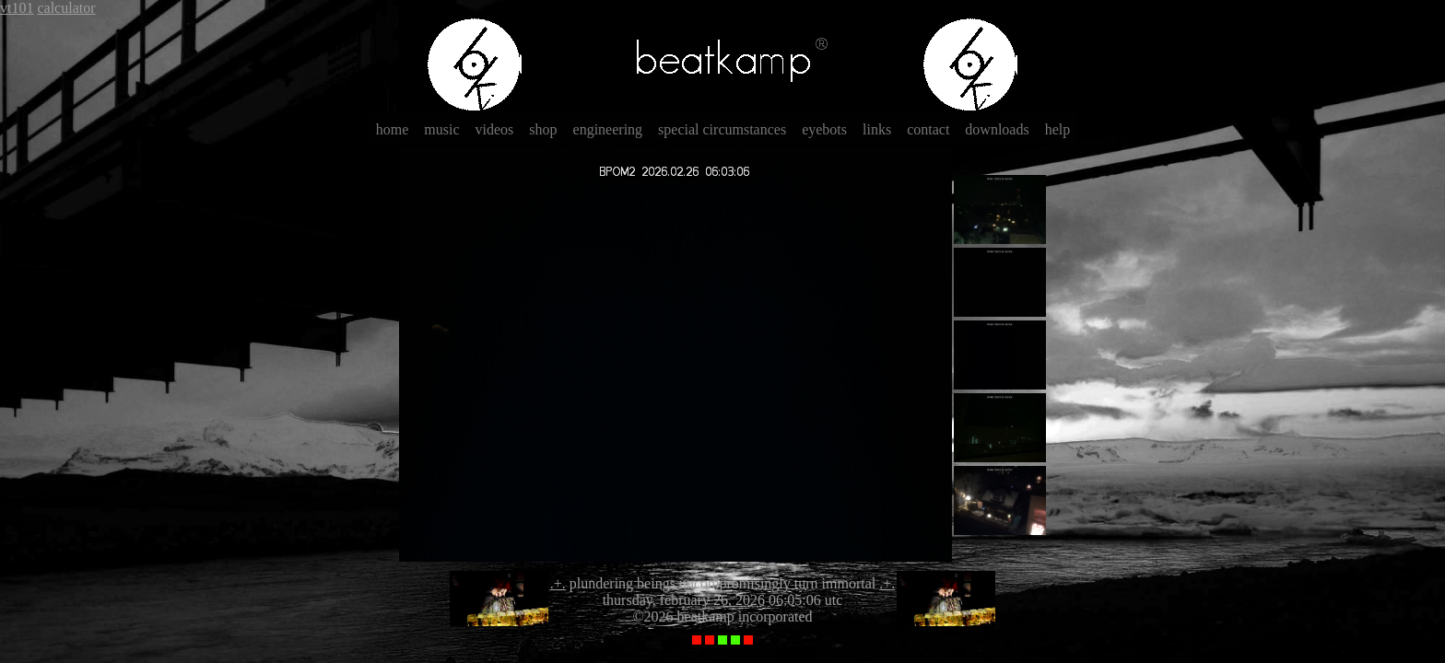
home (392, 129)
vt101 (16, 8)
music (441, 129)
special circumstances (722, 129)
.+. (558, 583)
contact (928, 129)
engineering (608, 129)
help (1058, 129)
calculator (66, 8)
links (877, 129)
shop (543, 129)
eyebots (824, 129)
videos (495, 129)
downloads (996, 129)
